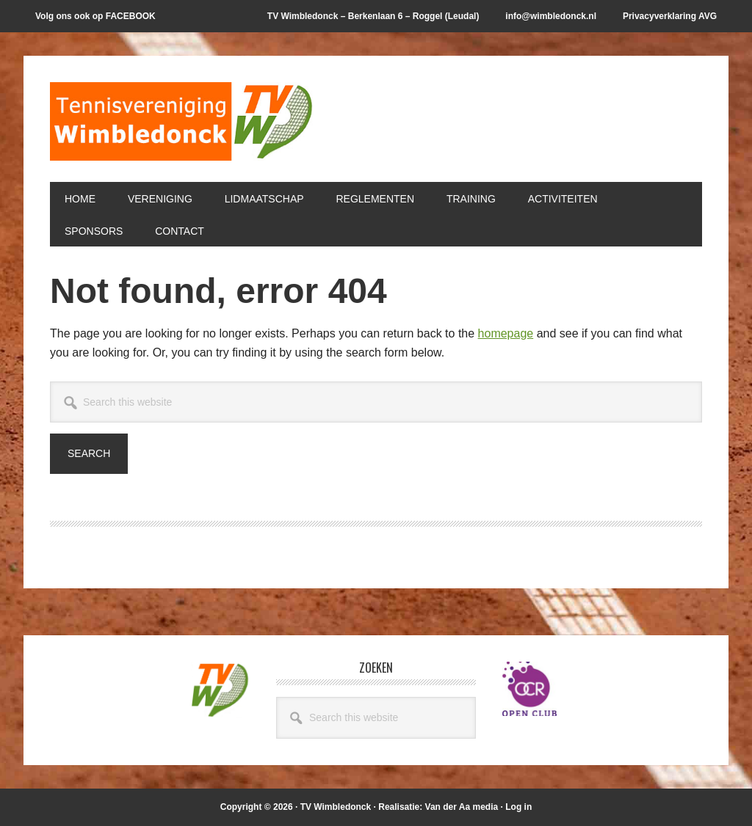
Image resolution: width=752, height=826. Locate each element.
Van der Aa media (462, 807)
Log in (518, 807)
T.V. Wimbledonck (182, 126)
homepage (506, 333)
